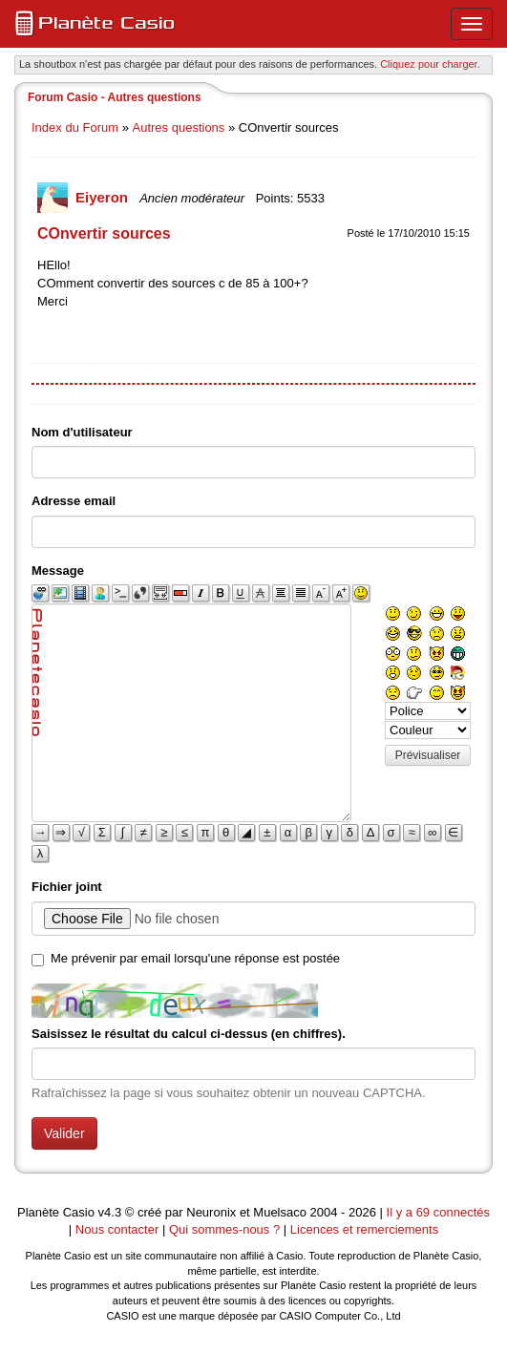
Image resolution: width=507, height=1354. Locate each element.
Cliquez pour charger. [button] (430, 64)
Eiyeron (103, 197)
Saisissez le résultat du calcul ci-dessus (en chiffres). (189, 1033)
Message (58, 570)
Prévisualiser (428, 755)
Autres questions (179, 127)
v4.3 (110, 1212)
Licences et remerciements (364, 1229)
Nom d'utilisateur (82, 432)
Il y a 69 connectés (438, 1212)
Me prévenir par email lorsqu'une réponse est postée (195, 958)
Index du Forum (75, 127)
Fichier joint (67, 886)
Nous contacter (116, 1229)
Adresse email (74, 501)
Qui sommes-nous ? (224, 1229)
